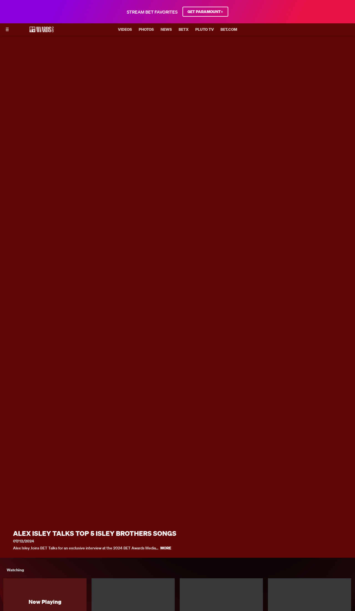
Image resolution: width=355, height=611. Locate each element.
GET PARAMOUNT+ (205, 11)
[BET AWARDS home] (41, 31)
